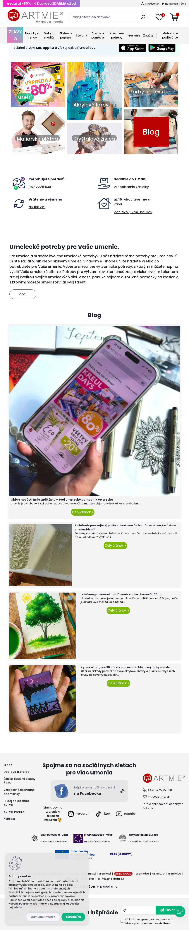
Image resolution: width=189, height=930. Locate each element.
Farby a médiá (49, 35)
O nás (8, 765)
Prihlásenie (152, 4)
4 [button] (44, 111)
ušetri (25, 97)
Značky (148, 35)
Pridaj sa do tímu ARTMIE (16, 803)
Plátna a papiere (65, 35)
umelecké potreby (80, 256)
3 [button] (39, 111)
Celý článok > (82, 512)
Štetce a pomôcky (98, 35)
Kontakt (9, 819)
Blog (151, 131)
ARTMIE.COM (123, 873)
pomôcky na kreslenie (159, 277)
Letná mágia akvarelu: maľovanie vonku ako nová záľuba (121, 594)
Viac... (23, 294)
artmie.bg (174, 873)
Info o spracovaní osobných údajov (163, 806)
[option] (38, 84)
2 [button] (33, 111)
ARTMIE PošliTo (14, 812)
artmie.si (90, 873)
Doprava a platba (17, 772)
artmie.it (118, 879)
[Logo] (35, 16)
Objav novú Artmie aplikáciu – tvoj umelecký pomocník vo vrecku (62, 499)
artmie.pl (105, 873)
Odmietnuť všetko (43, 917)
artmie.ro (158, 873)
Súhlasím (73, 917)
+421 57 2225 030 (159, 790)
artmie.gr (103, 879)
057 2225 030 (40, 186)
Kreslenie (134, 35)
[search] (143, 18)
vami (118, 204)
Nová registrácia (175, 4)
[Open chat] (179, 911)
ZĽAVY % (15, 35)
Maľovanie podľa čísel (170, 35)
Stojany (81, 35)
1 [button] (28, 111)
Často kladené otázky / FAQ (19, 781)
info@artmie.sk (159, 797)
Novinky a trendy (32, 35)
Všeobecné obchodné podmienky (19, 792)
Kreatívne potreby (117, 35)
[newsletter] (168, 910)
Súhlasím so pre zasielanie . (148, 921)
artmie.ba (142, 873)
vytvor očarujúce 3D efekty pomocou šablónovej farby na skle (125, 667)
